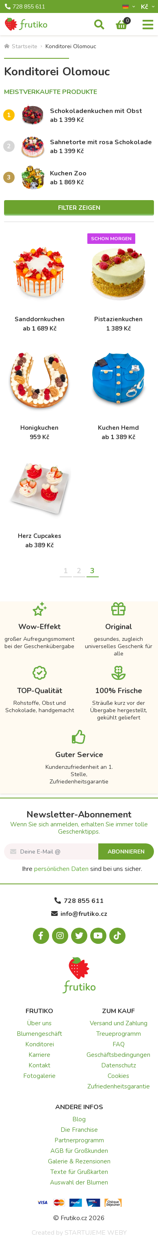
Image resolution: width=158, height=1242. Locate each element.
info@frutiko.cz (79, 913)
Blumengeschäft (39, 1034)
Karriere (39, 1055)
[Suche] (99, 25)
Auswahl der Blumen (79, 1182)
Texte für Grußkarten (79, 1172)
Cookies (118, 1076)
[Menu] (148, 25)
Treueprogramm (118, 1034)
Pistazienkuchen (118, 319)
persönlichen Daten (61, 868)
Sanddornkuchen (40, 319)
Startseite (20, 46)
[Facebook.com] (41, 936)
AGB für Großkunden (79, 1151)
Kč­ (145, 6)
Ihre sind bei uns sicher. (82, 868)
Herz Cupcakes (39, 536)
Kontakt (39, 1065)
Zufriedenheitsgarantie (118, 1086)
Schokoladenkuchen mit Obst (96, 111)
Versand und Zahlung (118, 1023)
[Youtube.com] (98, 936)
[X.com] (79, 936)
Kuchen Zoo (68, 173)
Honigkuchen (39, 428)
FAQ (119, 1044)
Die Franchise (79, 1130)
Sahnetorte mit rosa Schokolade (101, 142)
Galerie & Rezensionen (79, 1161)
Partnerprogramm (79, 1140)
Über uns (39, 1023)
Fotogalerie (39, 1076)
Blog (79, 1119)
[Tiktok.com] (117, 936)
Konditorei (39, 1044)
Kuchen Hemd (118, 428)
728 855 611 (25, 7)
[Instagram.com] (60, 936)
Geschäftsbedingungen (118, 1055)
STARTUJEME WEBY (96, 1232)
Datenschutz (118, 1065)
